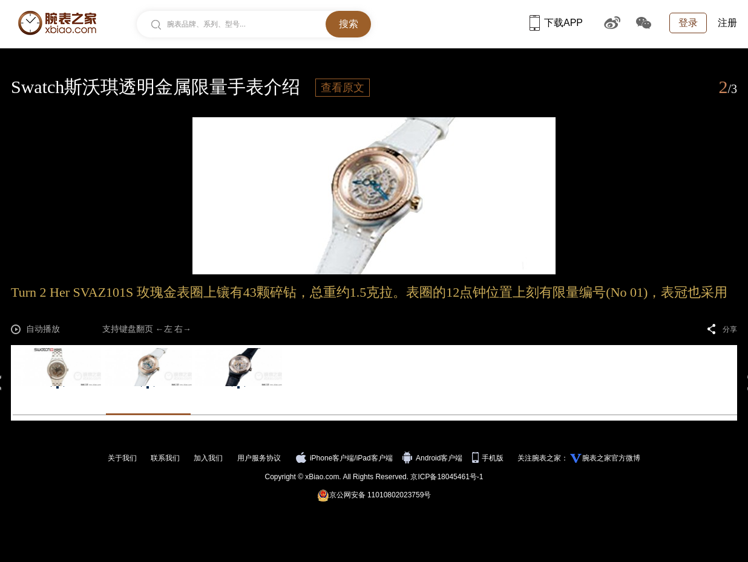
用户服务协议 (259, 458)
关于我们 (122, 458)
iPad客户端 (374, 458)
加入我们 (208, 458)
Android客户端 (433, 458)
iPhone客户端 (325, 458)
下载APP (556, 23)
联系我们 (165, 458)
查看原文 (342, 88)
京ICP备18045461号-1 (446, 477)
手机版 (488, 458)
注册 (727, 23)
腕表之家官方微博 (611, 458)
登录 (688, 23)
